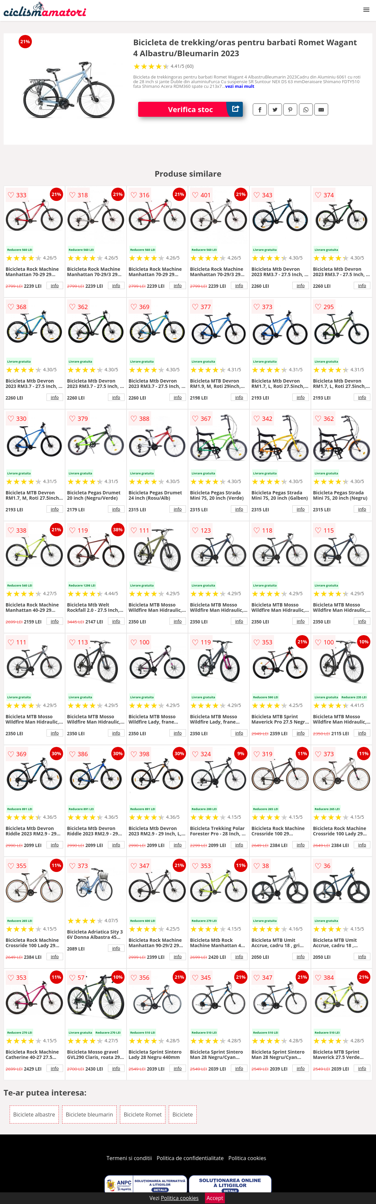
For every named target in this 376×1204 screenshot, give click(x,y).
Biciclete (182, 1114)
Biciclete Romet (143, 1114)
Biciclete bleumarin (89, 1114)
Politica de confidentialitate (190, 1158)
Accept (215, 1198)
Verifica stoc (205, 109)
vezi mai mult (239, 86)
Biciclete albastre (34, 1114)
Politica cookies (247, 1158)
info (55, 285)
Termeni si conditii (129, 1158)
